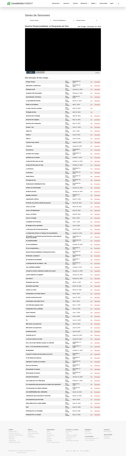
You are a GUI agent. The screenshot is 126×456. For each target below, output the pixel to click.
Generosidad (103, 3)
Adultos (49, 437)
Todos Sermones (32, 431)
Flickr (88, 451)
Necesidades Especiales (72, 440)
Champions (107, 436)
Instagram (83, 451)
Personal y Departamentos (16, 435)
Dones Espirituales (90, 440)
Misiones (49, 438)
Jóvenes (49, 433)
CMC (67, 433)
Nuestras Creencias (14, 433)
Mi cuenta (87, 431)
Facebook (69, 451)
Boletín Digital (107, 431)
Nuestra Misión (13, 431)
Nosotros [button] (66, 3)
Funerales (68, 438)
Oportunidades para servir (92, 438)
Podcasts (30, 435)
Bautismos (11, 438)
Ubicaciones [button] (56, 3)
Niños (48, 431)
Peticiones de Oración (15, 442)
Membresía (12, 437)
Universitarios (50, 435)
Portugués (49, 440)
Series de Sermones (33, 433)
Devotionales (31, 437)
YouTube (76, 451)
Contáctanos (12, 440)
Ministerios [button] (84, 3)
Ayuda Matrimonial (71, 437)
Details (97, 72)
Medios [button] (93, 3)
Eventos (75, 3)
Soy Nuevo (69, 431)
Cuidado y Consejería (71, 435)
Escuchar (40, 72)
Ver (30, 72)
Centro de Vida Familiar (53, 442)
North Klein (107, 438)
